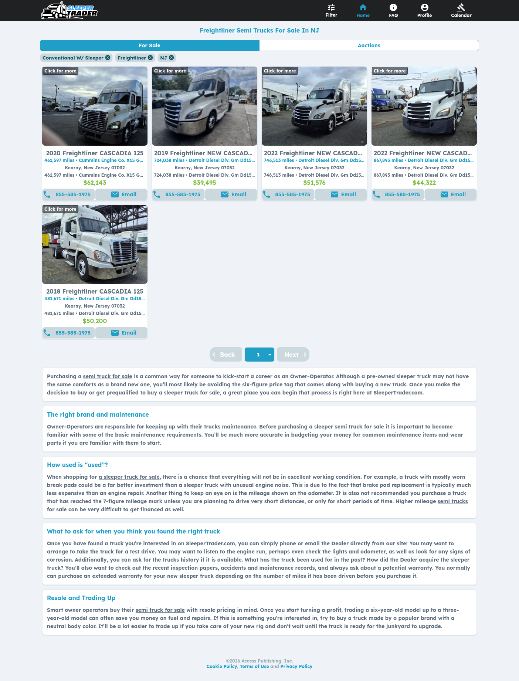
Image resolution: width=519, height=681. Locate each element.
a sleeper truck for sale (129, 477)
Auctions (369, 45)
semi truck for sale (107, 376)
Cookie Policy (222, 666)
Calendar (461, 15)
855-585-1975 (73, 194)
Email (129, 194)
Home (363, 15)
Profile (424, 15)
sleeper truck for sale (192, 392)
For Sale (149, 45)
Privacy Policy (297, 666)
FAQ (393, 15)
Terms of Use (254, 666)
